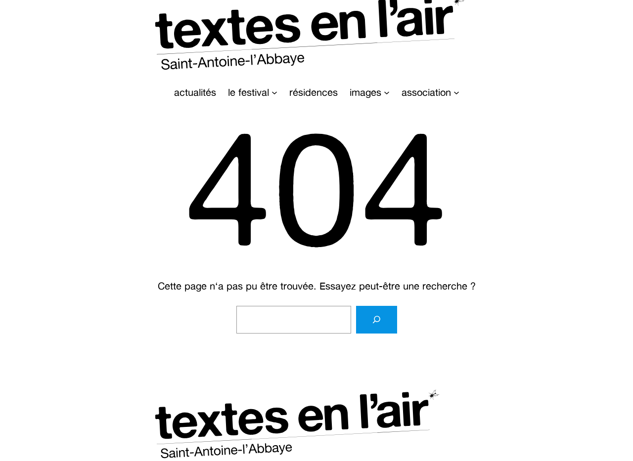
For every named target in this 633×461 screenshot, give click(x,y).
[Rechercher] (376, 320)
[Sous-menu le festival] (274, 92)
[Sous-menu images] (387, 92)
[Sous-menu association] (456, 92)
